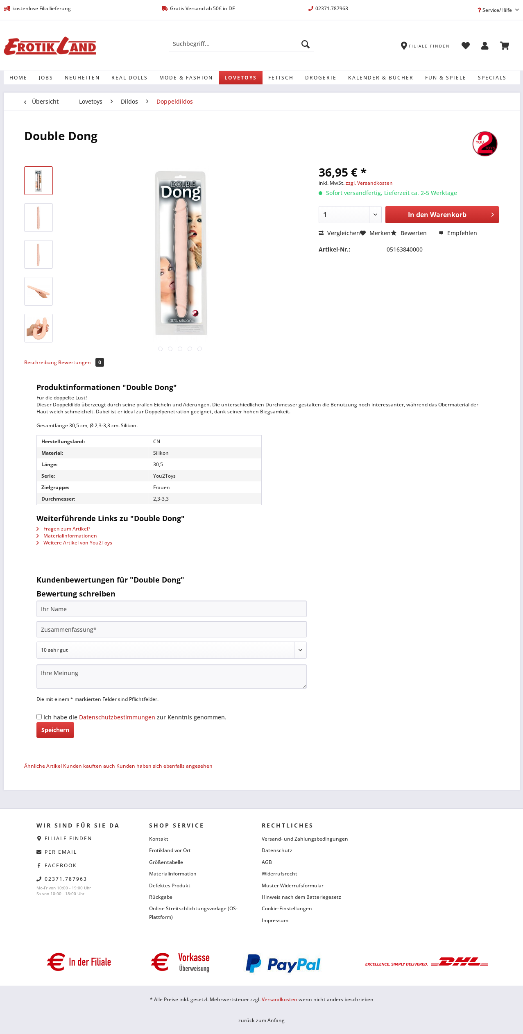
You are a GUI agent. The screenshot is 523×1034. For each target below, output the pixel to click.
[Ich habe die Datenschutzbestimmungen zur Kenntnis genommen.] (39, 716)
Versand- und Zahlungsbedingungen (305, 838)
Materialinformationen (66, 535)
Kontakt (158, 838)
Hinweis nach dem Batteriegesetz (301, 896)
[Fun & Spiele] (445, 77)
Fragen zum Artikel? (63, 528)
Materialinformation (173, 873)
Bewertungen (81, 362)
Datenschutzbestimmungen (117, 717)
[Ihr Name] (171, 609)
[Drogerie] (320, 77)
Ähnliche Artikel (43, 765)
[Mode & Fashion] (186, 77)
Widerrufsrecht (279, 873)
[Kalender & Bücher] (380, 77)
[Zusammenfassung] (171, 629)
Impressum (275, 920)
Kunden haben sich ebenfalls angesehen (164, 765)
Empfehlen (458, 233)
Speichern (55, 730)
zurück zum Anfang (261, 1020)
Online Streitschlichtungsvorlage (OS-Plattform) (193, 912)
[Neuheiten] (82, 77)
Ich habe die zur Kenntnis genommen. (134, 717)
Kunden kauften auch (89, 765)
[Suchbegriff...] (241, 44)
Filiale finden (68, 838)
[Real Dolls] (130, 77)
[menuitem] (241, 48)
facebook (61, 865)
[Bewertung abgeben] (171, 650)
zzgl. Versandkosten (369, 182)
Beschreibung (40, 362)
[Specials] (492, 77)
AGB (267, 862)
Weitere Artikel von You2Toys (74, 542)
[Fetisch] (281, 77)
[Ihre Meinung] (171, 676)
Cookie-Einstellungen (287, 908)
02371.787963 (66, 878)
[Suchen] (305, 44)
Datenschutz (277, 850)
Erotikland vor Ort (170, 850)
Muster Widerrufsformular (293, 885)
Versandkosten (279, 999)
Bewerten (409, 233)
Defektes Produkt (169, 885)
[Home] (18, 77)
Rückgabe (160, 896)
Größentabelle (166, 862)
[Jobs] (46, 77)
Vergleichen (339, 233)
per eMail (61, 851)
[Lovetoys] (241, 77)
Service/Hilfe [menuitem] (495, 10)
